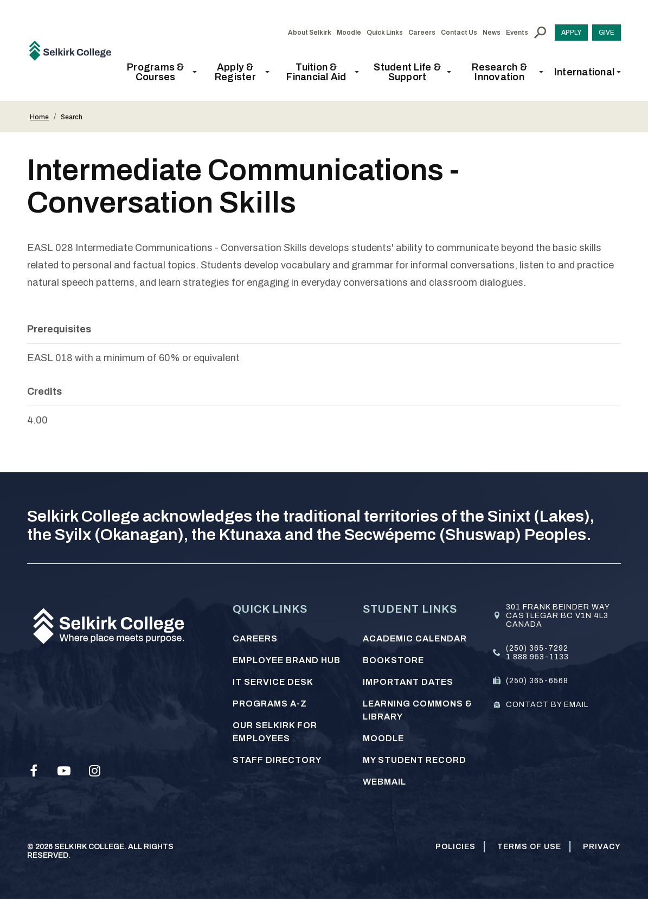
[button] (159, 72)
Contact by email (547, 705)
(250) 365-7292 (537, 648)
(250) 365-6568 (537, 681)
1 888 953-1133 (537, 657)
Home (39, 117)
